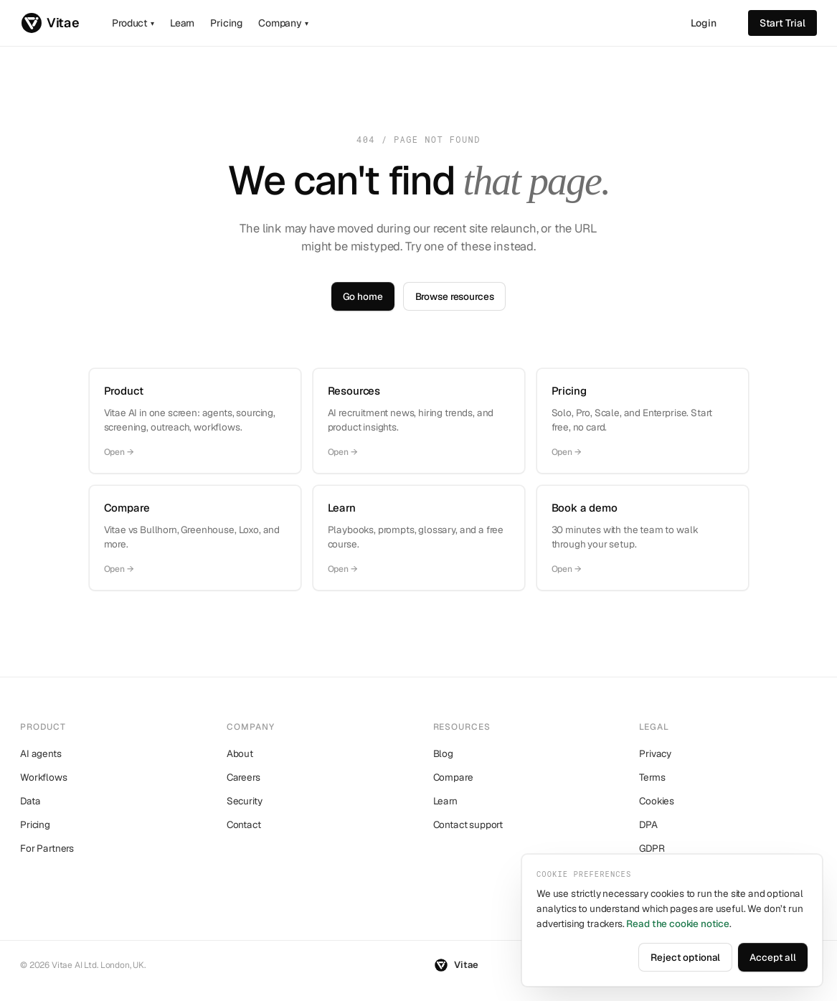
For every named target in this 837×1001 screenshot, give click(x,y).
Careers (243, 777)
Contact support (468, 824)
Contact (244, 824)
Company (283, 23)
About (240, 753)
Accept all (772, 957)
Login (704, 23)
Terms (652, 777)
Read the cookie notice (677, 923)
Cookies (656, 800)
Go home (363, 296)
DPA (648, 824)
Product (133, 23)
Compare (453, 777)
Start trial (782, 23)
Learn (182, 23)
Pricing (226, 23)
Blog (443, 753)
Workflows (43, 777)
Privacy (655, 753)
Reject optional (685, 957)
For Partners (47, 848)
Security (245, 800)
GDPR (651, 848)
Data (30, 800)
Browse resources (454, 296)
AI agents (41, 753)
